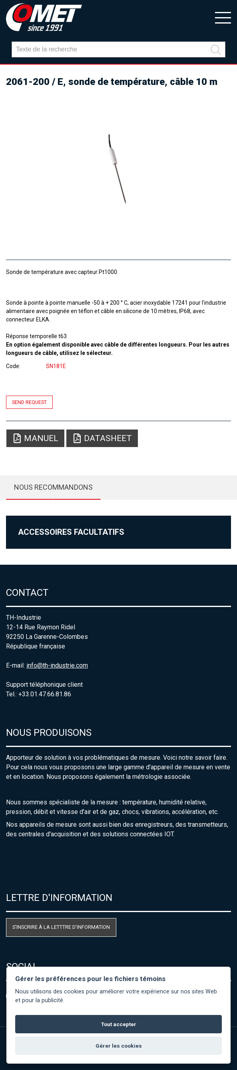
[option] (118, 170)
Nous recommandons (53, 487)
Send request (29, 402)
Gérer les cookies (119, 1045)
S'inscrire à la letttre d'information (61, 927)
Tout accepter (118, 1024)
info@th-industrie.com (57, 665)
